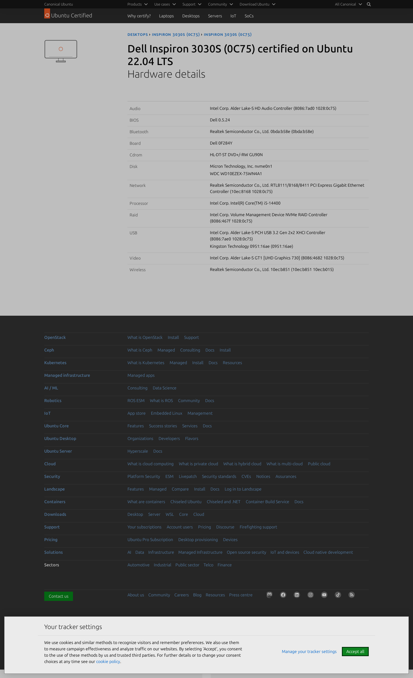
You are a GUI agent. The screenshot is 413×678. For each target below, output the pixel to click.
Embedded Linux (166, 413)
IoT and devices (285, 552)
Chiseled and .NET (223, 501)
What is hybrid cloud (242, 463)
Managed (166, 350)
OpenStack (55, 337)
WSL (170, 514)
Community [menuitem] (217, 4)
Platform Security (143, 476)
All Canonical (345, 4)
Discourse (225, 526)
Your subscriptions (144, 526)
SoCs (249, 15)
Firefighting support (258, 526)
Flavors (191, 438)
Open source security (246, 552)
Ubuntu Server (58, 451)
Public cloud (319, 463)
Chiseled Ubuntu (185, 501)
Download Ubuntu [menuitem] (254, 4)
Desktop (135, 514)
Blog (197, 594)
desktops (137, 34)
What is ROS (161, 400)
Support (191, 337)
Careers (181, 594)
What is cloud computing (150, 463)
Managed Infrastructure (200, 552)
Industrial (162, 564)
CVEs (246, 476)
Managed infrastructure (67, 375)
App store (136, 413)
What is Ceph (139, 350)
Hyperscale (137, 451)
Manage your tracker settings (309, 651)
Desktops (191, 15)
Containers (54, 501)
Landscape (54, 489)
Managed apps (141, 375)
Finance (225, 564)
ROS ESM (136, 400)
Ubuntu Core (56, 425)
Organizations (140, 438)
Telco (208, 564)
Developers (169, 438)
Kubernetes (55, 362)
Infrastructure (161, 552)
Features (135, 425)
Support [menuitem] (189, 4)
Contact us (58, 596)
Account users (180, 526)
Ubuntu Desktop (60, 438)
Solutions (53, 552)
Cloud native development (328, 552)
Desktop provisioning (198, 539)
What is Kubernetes (145, 362)
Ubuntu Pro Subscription (150, 539)
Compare (180, 489)
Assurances (286, 476)
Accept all (355, 651)
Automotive (138, 564)
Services (190, 425)
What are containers (146, 501)
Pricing (204, 526)
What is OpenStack (145, 337)
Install (173, 337)
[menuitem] (348, 4)
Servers (215, 15)
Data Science (164, 387)
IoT (233, 15)
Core (183, 514)
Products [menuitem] (134, 4)
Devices (230, 539)
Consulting (190, 350)
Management (200, 413)
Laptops (166, 15)
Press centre (241, 594)
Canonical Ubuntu (58, 4)
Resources (232, 362)
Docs (209, 350)
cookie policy (108, 661)
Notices (263, 476)
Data (139, 552)
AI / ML (51, 387)
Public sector (187, 564)
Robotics (52, 400)
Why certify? (139, 15)
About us (135, 594)
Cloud (50, 463)
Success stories (163, 425)
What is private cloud (198, 463)
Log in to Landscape (243, 489)
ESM (169, 476)
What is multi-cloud (285, 463)
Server (154, 514)
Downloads (55, 514)
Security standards (219, 476)
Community (189, 400)
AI (129, 552)
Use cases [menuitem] (162, 4)
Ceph (49, 350)
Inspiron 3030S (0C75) (176, 34)
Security (52, 476)
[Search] (369, 4)
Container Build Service (267, 501)
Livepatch (188, 476)
